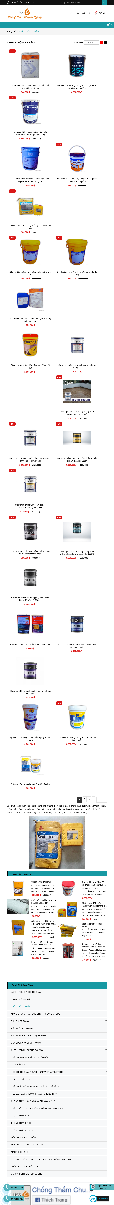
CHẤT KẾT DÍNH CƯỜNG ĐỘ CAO (26, 670)
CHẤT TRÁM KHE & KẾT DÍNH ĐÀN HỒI (28, 676)
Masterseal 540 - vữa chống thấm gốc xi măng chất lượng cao (90, 181)
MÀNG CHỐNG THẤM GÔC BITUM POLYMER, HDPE (34, 638)
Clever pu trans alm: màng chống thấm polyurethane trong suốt (90, 227)
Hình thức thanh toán (68, 977)
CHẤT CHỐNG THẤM (20, 632)
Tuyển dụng (12, 998)
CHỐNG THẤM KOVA (20, 726)
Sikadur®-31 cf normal (41, 510)
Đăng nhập (74, 13)
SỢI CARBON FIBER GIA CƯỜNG (25, 776)
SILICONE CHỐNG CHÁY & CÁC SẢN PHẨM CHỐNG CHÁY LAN (40, 763)
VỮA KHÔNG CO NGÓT (21, 651)
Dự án (10, 988)
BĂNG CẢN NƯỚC (18, 682)
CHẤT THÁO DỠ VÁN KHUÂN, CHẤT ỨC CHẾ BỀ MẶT (35, 701)
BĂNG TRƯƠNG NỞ (19, 626)
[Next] (101, 428)
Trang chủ (11, 977)
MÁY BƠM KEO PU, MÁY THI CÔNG (26, 751)
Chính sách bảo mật (16, 1029)
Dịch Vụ (10, 991)
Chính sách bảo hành (16, 1018)
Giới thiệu (11, 981)
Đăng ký (86, 13)
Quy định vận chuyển (16, 1025)
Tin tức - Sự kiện (14, 995)
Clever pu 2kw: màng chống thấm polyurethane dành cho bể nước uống (24, 275)
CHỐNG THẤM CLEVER (21, 738)
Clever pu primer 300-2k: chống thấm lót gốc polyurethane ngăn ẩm (57, 275)
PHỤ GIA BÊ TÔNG (19, 645)
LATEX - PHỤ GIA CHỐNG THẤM (25, 620)
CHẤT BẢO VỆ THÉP (19, 695)
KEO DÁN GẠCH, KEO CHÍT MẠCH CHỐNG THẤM (33, 707)
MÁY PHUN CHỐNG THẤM (22, 745)
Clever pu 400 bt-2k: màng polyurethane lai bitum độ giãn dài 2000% (90, 320)
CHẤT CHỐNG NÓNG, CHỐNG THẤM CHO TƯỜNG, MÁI (36, 720)
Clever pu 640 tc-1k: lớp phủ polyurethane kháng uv (57, 226)
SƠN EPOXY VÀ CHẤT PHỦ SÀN (25, 663)
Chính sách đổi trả (15, 1022)
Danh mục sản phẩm (22, 613)
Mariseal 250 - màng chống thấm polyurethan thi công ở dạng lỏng (57, 88)
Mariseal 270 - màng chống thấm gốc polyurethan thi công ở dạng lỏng (90, 88)
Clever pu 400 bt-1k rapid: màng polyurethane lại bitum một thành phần (23, 321)
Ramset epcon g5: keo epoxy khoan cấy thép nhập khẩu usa (94, 586)
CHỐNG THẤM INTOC (20, 732)
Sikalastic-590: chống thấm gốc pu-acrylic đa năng (57, 180)
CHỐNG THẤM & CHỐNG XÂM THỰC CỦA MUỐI (32, 713)
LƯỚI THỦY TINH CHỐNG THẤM (25, 770)
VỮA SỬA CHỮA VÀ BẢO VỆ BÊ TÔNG (28, 657)
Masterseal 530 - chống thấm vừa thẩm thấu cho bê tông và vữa (23, 88)
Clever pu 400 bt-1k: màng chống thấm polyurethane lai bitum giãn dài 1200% (56, 320)
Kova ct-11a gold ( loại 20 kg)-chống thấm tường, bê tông (93, 512)
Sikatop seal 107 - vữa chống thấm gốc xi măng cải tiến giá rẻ (94, 537)
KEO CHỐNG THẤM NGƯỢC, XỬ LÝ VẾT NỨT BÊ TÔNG (36, 688)
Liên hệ (10, 1002)
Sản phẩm (11, 984)
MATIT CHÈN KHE (18, 757)
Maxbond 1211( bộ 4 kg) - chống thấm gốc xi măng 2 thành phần (57, 134)
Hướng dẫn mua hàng (69, 981)
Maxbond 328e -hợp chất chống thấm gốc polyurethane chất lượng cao (23, 134)
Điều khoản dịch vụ (68, 984)
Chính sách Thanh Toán (17, 1032)
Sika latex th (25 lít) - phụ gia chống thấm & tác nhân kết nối (43, 562)
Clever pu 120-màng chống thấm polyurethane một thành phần (57, 368)
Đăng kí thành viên (67, 988)
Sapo (60, 1168)
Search (104, 3)
